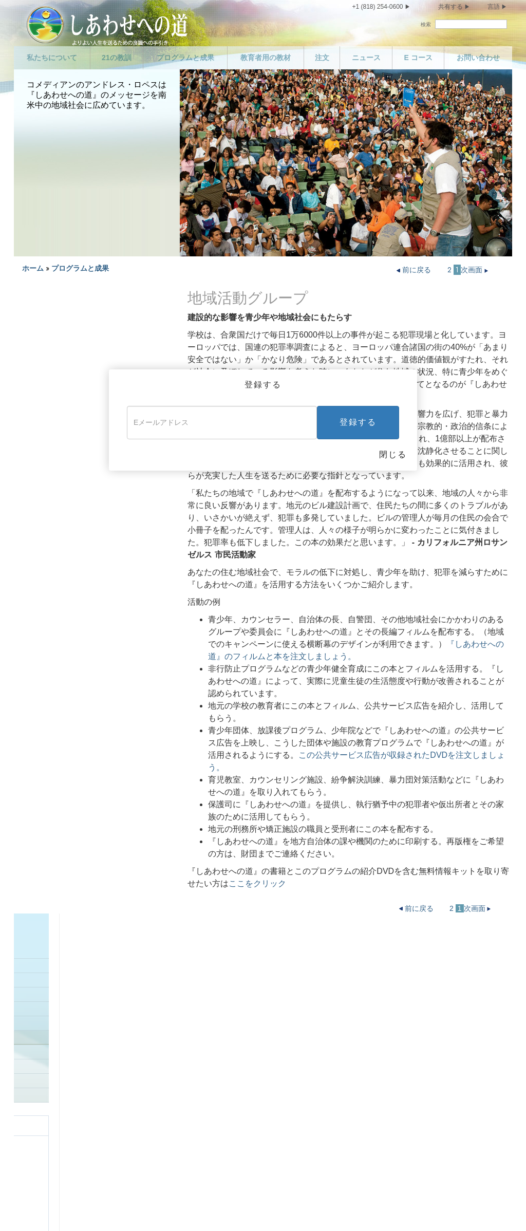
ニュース (366, 57)
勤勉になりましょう (346, 995)
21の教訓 (117, 57)
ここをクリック (257, 883)
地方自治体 (38, 399)
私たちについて (52, 57)
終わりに (328, 1132)
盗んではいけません (209, 1160)
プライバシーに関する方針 (133, 1208)
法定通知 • (220, 1208)
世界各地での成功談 (52, 471)
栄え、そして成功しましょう (360, 1114)
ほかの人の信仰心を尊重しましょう (371, 1031)
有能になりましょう (346, 1013)
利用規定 (187, 1208)
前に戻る (415, 270)
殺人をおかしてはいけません (223, 1041)
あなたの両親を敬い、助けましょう (234, 977)
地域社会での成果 (58, 428)
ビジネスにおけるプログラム (65, 341)
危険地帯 (35, 384)
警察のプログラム (48, 370)
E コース (418, 57)
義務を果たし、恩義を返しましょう (371, 977)
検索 (426, 24)
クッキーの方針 (256, 1208)
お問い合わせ (478, 57)
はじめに (35, 327)
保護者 (32, 442)
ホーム (33, 268)
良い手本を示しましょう (58, 456)
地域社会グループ (48, 413)
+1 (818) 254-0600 (377, 6)
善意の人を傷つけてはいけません (231, 1114)
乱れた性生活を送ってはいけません (97, 1121)
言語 (493, 6)
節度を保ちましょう (72, 1103)
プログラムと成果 (185, 57)
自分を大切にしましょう (79, 1085)
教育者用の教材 (265, 57)
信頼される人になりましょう (360, 959)
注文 (322, 57)
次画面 (476, 270)
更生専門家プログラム (55, 356)
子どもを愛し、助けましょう (223, 959)
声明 (47, 977)
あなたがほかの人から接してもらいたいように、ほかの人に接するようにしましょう (375, 1087)
